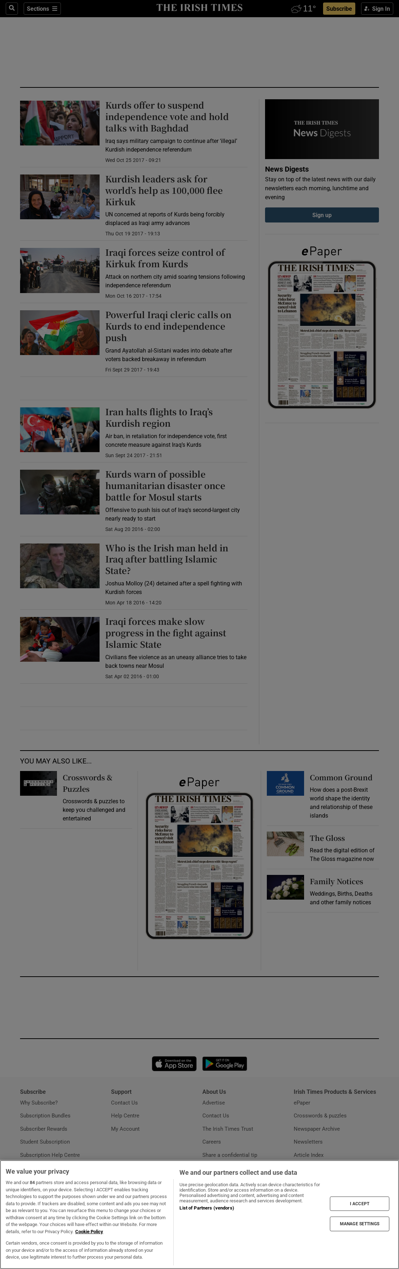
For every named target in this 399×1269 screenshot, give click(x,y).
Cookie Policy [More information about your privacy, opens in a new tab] (89, 1231)
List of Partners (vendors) (206, 1208)
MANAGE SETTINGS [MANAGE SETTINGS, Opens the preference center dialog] (359, 1223)
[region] (199, 1214)
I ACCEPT (359, 1203)
